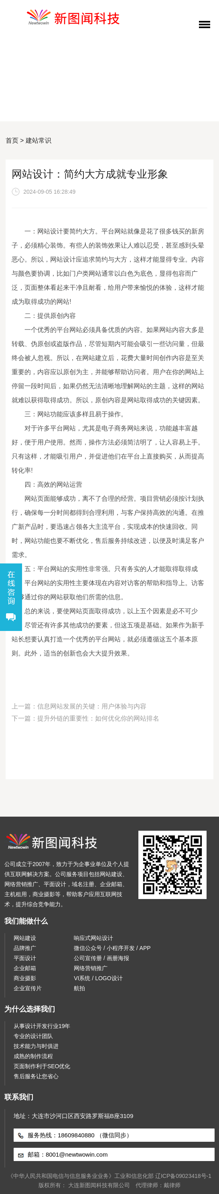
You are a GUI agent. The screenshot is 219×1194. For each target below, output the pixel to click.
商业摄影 (25, 978)
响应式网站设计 (93, 938)
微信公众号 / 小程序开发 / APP (112, 948)
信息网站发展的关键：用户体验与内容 (91, 706)
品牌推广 (25, 948)
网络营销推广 (90, 968)
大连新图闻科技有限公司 (99, 1185)
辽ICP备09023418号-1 (183, 1176)
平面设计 (25, 958)
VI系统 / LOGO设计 (98, 978)
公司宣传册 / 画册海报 (101, 958)
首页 (12, 140)
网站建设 (25, 938)
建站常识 (38, 140)
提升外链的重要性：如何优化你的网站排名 (98, 718)
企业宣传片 (28, 988)
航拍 (79, 988)
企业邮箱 (25, 968)
